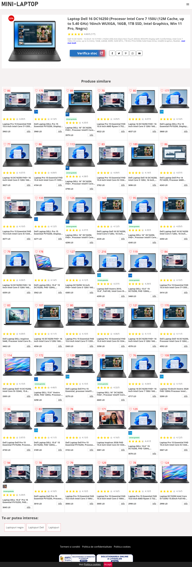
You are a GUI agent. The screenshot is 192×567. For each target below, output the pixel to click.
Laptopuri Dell (36, 527)
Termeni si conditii (70, 546)
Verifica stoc (91, 53)
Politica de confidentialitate (97, 546)
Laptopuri (53, 527)
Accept (108, 564)
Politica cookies (122, 546)
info (28, 131)
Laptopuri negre (15, 527)
